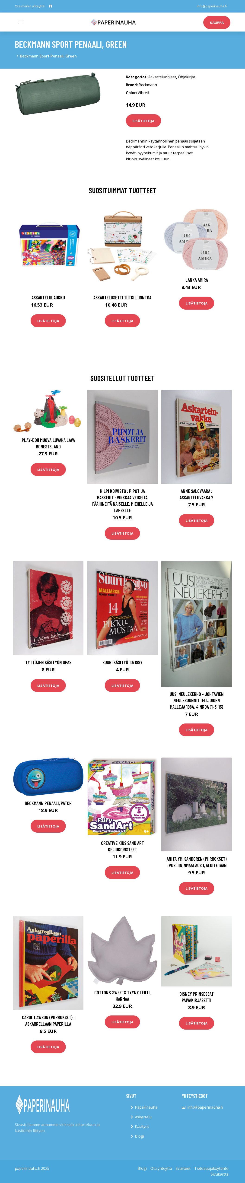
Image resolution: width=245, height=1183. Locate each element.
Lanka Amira (196, 280)
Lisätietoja (143, 120)
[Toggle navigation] (21, 22)
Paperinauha (146, 1107)
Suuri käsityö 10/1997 (122, 662)
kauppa (217, 22)
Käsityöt (142, 1126)
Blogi (139, 1136)
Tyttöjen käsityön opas (48, 662)
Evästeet (183, 1168)
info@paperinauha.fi (212, 6)
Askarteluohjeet (162, 76)
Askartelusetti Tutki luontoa (122, 297)
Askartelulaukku (48, 297)
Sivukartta (220, 1174)
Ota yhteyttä (161, 1168)
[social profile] (50, 6)
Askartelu (143, 1117)
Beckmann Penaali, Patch (48, 803)
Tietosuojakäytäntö (211, 1168)
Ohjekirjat (186, 76)
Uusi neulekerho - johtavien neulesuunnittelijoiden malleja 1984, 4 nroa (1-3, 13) (197, 700)
